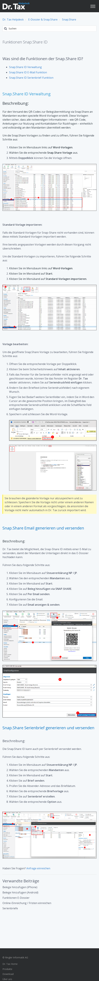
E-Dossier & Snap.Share (43, 19)
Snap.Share (69, 19)
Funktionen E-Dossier (16, 898)
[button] (93, 6)
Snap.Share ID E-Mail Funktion (28, 72)
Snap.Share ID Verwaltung (25, 67)
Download (8, 974)
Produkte (7, 969)
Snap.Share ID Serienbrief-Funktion (31, 77)
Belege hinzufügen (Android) (20, 892)
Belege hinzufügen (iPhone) (19, 887)
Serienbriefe (10, 908)
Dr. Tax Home (10, 963)
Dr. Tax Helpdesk (13, 19)
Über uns (7, 979)
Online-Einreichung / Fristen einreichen (26, 903)
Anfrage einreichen (38, 868)
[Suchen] (49, 28)
